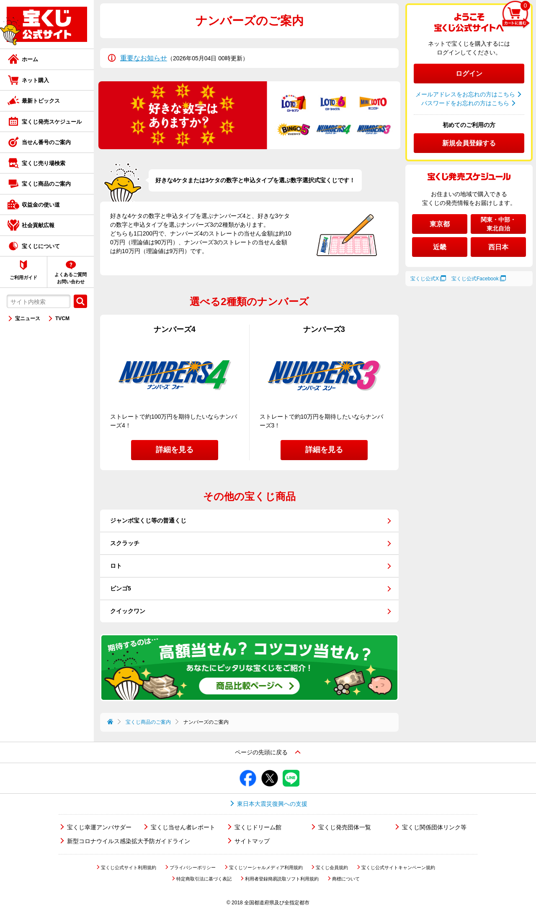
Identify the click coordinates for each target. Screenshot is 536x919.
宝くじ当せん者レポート (183, 827)
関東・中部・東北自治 (498, 224)
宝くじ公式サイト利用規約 (128, 867)
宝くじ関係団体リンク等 (434, 827)
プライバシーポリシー (193, 867)
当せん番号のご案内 (46, 142)
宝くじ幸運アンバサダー (99, 827)
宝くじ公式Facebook (475, 279)
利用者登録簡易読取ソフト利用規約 (282, 878)
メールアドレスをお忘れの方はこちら (465, 94)
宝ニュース (27, 318)
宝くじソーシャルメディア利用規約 (266, 867)
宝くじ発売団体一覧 (344, 827)
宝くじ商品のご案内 (46, 184)
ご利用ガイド (23, 277)
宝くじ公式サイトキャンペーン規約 (398, 867)
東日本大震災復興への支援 (272, 803)
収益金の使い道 (41, 205)
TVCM (62, 318)
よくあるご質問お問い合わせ (70, 278)
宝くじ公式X (424, 279)
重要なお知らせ (143, 58)
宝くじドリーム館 (257, 827)
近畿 (439, 247)
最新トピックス (41, 101)
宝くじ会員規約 (332, 867)
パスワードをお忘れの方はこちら (465, 103)
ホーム (30, 59)
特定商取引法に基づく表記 (204, 878)
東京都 (440, 224)
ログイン (469, 73)
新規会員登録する (469, 143)
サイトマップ (252, 841)
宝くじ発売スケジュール (52, 122)
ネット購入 (35, 80)
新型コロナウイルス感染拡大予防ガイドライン (128, 841)
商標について (346, 878)
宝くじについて (41, 246)
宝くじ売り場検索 (43, 163)
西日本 (498, 247)
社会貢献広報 (38, 225)
